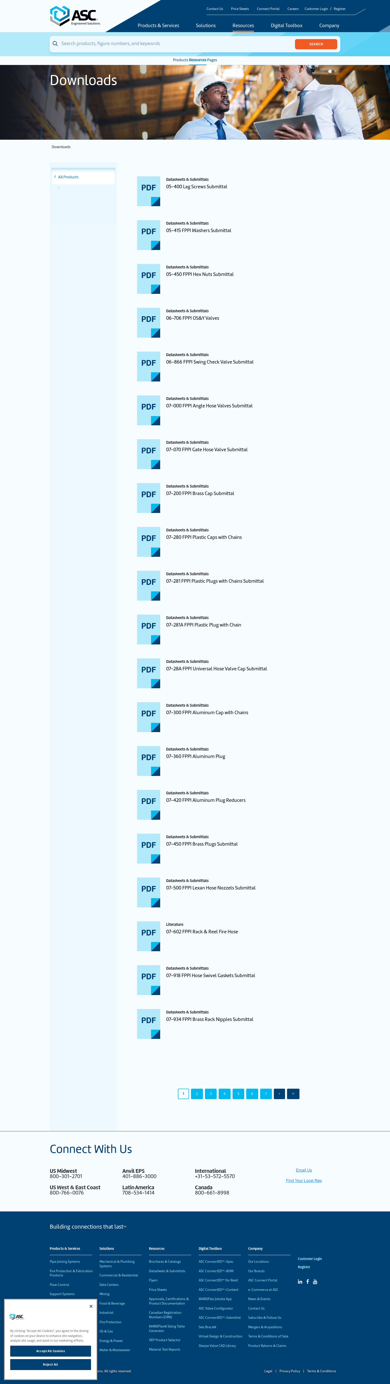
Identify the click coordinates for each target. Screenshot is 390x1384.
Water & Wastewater (114, 1350)
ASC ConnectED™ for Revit (218, 1280)
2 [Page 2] (197, 1093)
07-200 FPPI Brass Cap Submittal (200, 493)
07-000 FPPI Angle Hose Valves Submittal (209, 406)
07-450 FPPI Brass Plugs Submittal (202, 844)
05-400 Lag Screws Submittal (196, 187)
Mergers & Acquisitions (265, 1327)
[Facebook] (307, 1281)
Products (180, 60)
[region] (50, 1339)
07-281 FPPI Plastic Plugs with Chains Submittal (215, 581)
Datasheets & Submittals (167, 1271)
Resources (243, 26)
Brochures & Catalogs (165, 1261)
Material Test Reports (164, 1349)
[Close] (91, 1306)
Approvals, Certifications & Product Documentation (169, 1301)
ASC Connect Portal (262, 1280)
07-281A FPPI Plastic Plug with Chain (203, 625)
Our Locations (258, 1261)
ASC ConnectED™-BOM (216, 1271)
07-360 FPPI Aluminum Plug (195, 756)
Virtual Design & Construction (221, 1336)
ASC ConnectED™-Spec (216, 1261)
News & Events (259, 1299)
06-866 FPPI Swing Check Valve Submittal (210, 362)
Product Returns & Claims (267, 1346)
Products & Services (158, 26)
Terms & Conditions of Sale (268, 1336)
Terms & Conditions (321, 1371)
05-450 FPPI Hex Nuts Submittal (200, 274)
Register (340, 9)
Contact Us (215, 9)
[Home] (78, 16)
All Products (68, 177)
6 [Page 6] (252, 1093)
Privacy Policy (290, 1371)
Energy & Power (111, 1341)
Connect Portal (268, 9)
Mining (104, 1294)
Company (329, 26)
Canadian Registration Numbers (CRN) (165, 1315)
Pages (212, 60)
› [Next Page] (279, 1093)
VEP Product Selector (165, 1340)
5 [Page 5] (238, 1093)
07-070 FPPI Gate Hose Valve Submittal (207, 449)
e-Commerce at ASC (263, 1290)
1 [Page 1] (183, 1093)
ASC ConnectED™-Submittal (220, 1318)
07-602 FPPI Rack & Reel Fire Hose (202, 932)
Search (316, 44)
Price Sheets (240, 9)
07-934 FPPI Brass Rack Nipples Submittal (209, 1019)
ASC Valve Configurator (216, 1308)
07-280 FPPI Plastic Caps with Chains (204, 537)
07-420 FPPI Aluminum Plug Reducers (205, 800)
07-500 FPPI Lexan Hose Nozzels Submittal (211, 888)
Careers (293, 9)
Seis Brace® (207, 1327)
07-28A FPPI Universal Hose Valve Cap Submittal (216, 669)
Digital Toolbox (286, 26)
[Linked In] (300, 1281)
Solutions (206, 26)
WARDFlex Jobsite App (215, 1299)
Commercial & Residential (118, 1275)
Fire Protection (110, 1322)
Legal (268, 1371)
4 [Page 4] (225, 1093)
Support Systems (62, 1294)
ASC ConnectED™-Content (219, 1290)
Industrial (106, 1313)
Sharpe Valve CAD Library (217, 1346)
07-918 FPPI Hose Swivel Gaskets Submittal (210, 975)
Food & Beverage (112, 1303)
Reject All (50, 1364)
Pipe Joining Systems (65, 1261)
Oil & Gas (106, 1331)
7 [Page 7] (266, 1093)
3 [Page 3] (211, 1093)
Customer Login (316, 9)
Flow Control (59, 1285)
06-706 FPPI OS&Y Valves (192, 318)
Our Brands (256, 1271)
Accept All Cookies (50, 1351)
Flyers (153, 1280)
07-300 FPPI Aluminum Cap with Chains (207, 712)
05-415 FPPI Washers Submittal (198, 230)
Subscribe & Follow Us (264, 1318)
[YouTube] (315, 1281)
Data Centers (109, 1285)
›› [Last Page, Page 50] (293, 1093)
